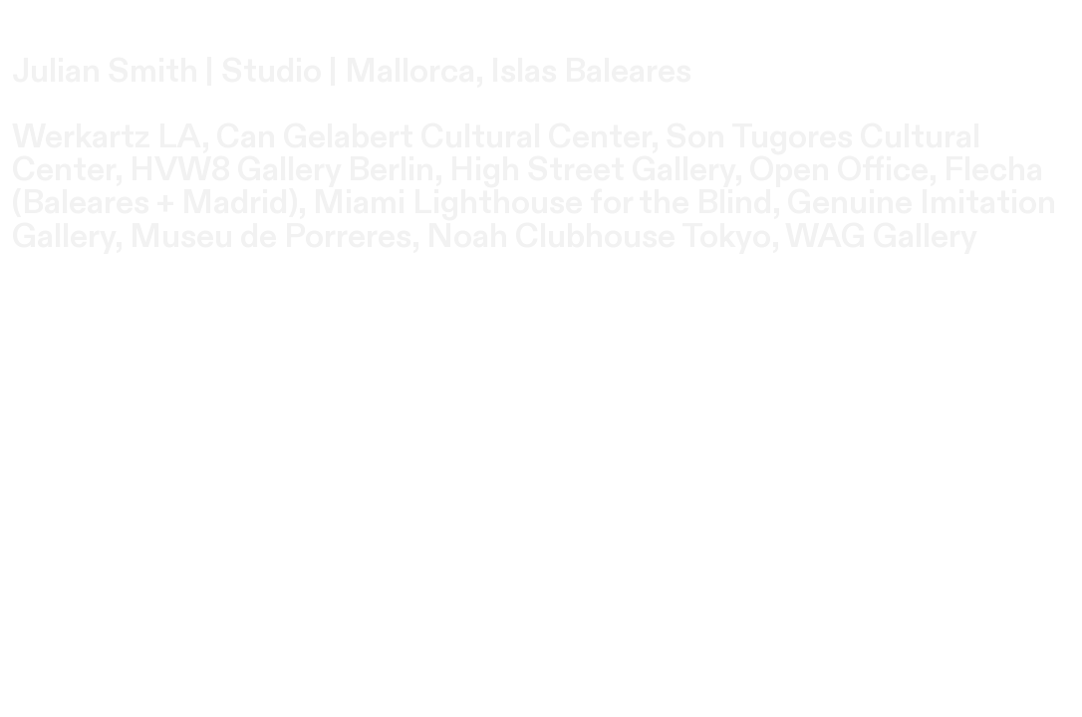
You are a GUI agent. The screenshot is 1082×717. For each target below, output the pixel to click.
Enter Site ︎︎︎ (108, 305)
